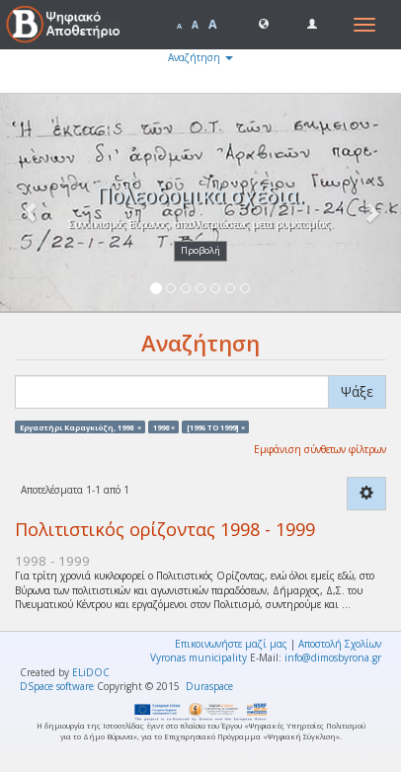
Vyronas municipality (198, 657)
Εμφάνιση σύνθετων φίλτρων (320, 449)
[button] (264, 23)
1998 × (164, 426)
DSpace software (57, 686)
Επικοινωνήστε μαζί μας (231, 644)
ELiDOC (91, 672)
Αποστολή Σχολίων (339, 644)
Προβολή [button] (200, 250)
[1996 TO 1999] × (216, 426)
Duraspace (209, 686)
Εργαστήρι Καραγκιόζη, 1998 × (80, 426)
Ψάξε (357, 391)
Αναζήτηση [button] (200, 57)
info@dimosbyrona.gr (332, 657)
